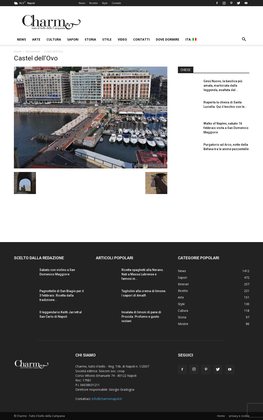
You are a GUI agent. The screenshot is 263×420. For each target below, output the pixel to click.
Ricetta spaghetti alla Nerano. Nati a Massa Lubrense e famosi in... (142, 274)
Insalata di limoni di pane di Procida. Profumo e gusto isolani (141, 316)
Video (122, 39)
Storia (90, 39)
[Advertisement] (214, 196)
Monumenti (33, 51)
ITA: (190, 39)
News (82, 3)
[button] (244, 40)
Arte (36, 39)
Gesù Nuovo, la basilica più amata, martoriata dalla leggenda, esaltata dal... (222, 85)
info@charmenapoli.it (107, 399)
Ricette (93, 3)
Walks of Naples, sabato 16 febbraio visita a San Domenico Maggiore (225, 128)
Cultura (54, 39)
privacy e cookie (239, 416)
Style (105, 3)
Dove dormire (167, 39)
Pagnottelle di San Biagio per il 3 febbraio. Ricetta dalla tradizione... (61, 295)
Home (18, 51)
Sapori (72, 39)
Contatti (116, 3)
